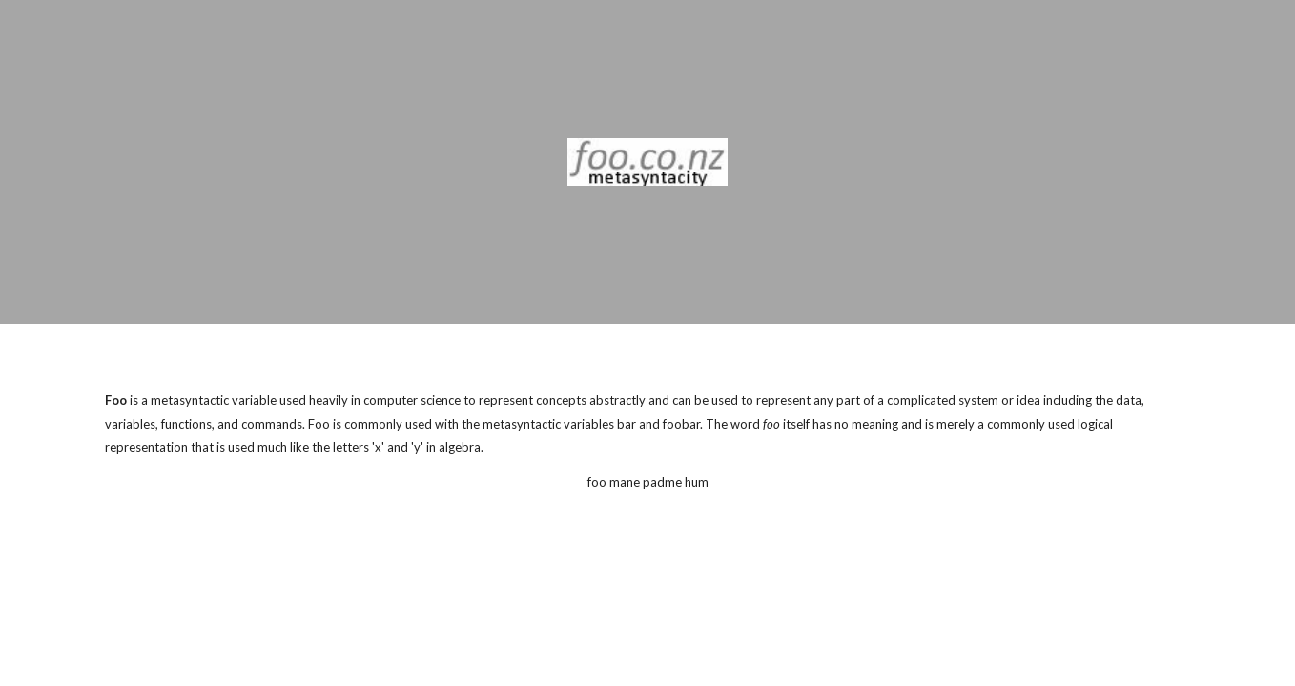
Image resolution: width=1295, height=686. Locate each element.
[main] (647, 424)
